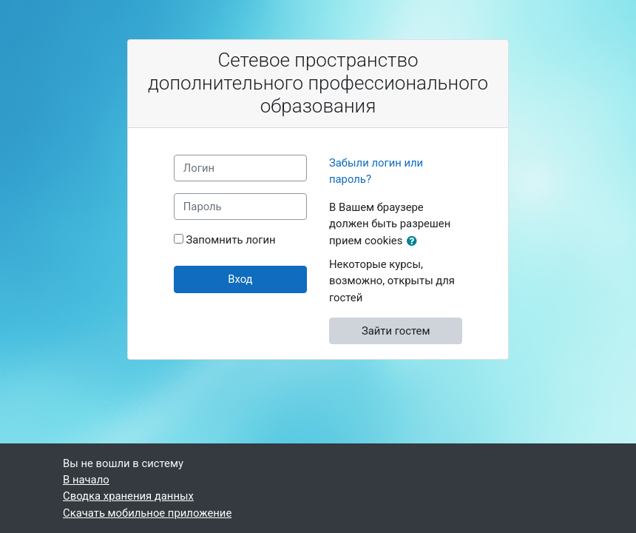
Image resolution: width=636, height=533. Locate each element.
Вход (240, 279)
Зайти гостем (396, 331)
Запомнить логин (230, 240)
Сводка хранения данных (128, 496)
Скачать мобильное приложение (147, 513)
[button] (414, 241)
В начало (86, 479)
